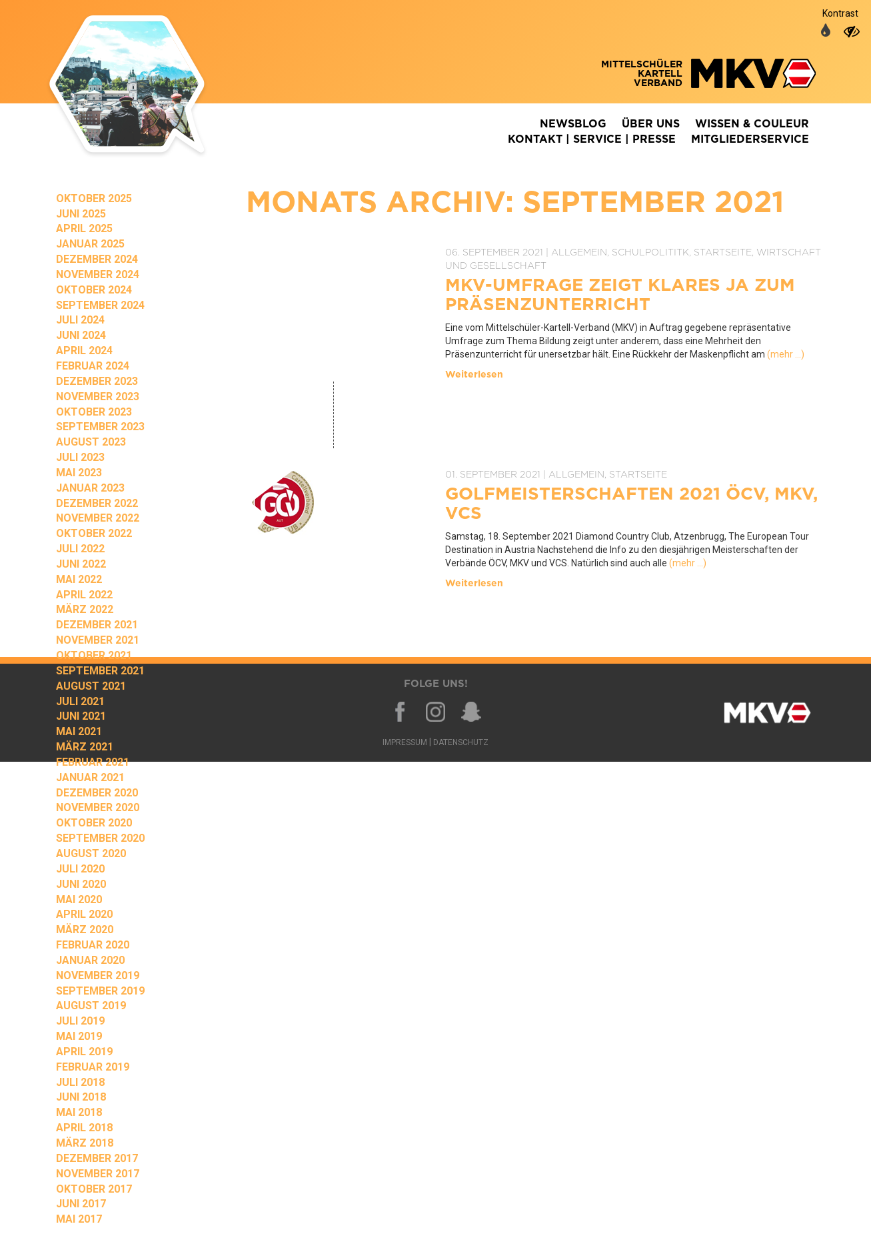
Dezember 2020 (97, 792)
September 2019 (100, 991)
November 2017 (97, 1173)
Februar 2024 (92, 366)
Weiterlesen (474, 375)
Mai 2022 (79, 579)
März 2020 (84, 929)
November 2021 (97, 640)
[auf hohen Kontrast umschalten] (852, 31)
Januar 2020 (90, 960)
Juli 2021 (80, 701)
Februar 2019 (92, 1067)
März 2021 (84, 746)
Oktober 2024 (94, 289)
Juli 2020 (80, 868)
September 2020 (100, 838)
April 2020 (84, 914)
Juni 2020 (81, 884)
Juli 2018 (80, 1082)
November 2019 (97, 975)
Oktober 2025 (94, 198)
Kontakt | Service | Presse (592, 139)
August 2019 (91, 1005)
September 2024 (100, 305)
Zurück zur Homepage (146, 86)
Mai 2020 (79, 899)
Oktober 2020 (94, 822)
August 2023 (91, 442)
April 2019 (84, 1051)
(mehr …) (785, 354)
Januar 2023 (90, 488)
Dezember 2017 (97, 1158)
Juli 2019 (80, 1021)
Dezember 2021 (97, 624)
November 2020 (97, 807)
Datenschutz (460, 742)
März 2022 (84, 609)
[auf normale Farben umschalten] (825, 31)
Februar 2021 (92, 762)
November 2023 (97, 396)
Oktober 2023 (94, 412)
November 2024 (97, 274)
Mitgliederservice (750, 139)
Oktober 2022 (94, 533)
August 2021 (91, 686)
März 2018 (84, 1143)
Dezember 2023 (97, 381)
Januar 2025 (90, 243)
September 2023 (100, 426)
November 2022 (97, 518)
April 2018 (84, 1127)
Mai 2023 (79, 472)
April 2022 (84, 594)
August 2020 (91, 853)
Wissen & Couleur (752, 124)
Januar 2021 (90, 777)
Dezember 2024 (97, 259)
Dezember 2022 (97, 503)
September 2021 (100, 670)
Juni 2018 (81, 1097)
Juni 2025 (81, 213)
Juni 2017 (81, 1203)
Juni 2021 (81, 716)
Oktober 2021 (94, 655)
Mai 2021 (79, 731)
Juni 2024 (81, 335)
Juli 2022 (80, 548)
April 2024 (84, 350)
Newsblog (573, 124)
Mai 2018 (79, 1112)
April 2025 (84, 228)
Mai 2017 (79, 1219)
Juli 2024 (80, 320)
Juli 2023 (80, 457)
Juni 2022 (81, 564)
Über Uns (651, 124)
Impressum (405, 742)
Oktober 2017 (94, 1189)
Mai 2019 (79, 1036)
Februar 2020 (92, 945)
